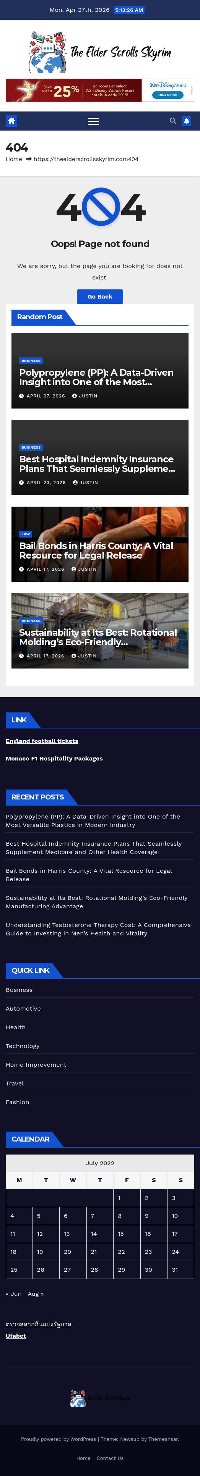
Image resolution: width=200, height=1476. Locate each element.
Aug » (36, 1293)
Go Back (100, 296)
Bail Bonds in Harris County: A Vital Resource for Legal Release (96, 550)
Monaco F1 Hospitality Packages (54, 758)
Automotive (23, 1008)
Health (16, 1027)
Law (25, 534)
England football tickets (42, 740)
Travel (15, 1083)
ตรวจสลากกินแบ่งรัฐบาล (39, 1324)
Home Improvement (36, 1064)
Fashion (17, 1102)
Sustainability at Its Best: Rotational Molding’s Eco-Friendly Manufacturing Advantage (98, 642)
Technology (23, 1046)
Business (31, 361)
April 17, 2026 (46, 569)
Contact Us (110, 1458)
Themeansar (163, 1439)
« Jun (14, 1293)
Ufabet (16, 1335)
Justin (85, 396)
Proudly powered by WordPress (59, 1439)
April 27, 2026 (47, 396)
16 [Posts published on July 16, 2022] (148, 1233)
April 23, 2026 (47, 482)
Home (14, 159)
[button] (173, 120)
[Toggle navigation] (93, 121)
